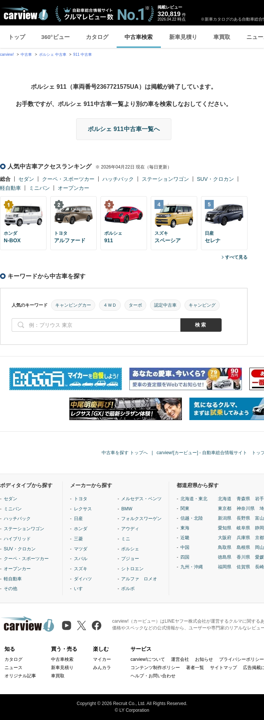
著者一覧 (195, 667)
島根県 (243, 547)
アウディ (130, 528)
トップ (16, 37)
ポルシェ (130, 549)
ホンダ (80, 528)
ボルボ (128, 588)
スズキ (80, 568)
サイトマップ (223, 667)
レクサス (83, 508)
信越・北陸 (191, 518)
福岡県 (224, 566)
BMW (126, 508)
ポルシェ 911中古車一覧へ (123, 129)
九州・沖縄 (191, 566)
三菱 (78, 538)
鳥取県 (224, 547)
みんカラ (102, 667)
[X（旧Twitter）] (81, 625)
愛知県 (224, 528)
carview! (7, 54)
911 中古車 (82, 54)
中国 (184, 547)
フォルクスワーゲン (141, 518)
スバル (80, 558)
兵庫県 (243, 537)
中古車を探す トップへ (125, 452)
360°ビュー (55, 37)
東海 (184, 528)
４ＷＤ (110, 305)
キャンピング (202, 305)
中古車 (26, 54)
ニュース (13, 667)
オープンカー (73, 188)
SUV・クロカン (215, 179)
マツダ (80, 549)
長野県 (243, 518)
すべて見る (236, 257)
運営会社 (180, 659)
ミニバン (39, 188)
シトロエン (132, 568)
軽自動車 (10, 188)
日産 (78, 518)
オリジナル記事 (20, 675)
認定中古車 (165, 305)
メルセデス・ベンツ (141, 498)
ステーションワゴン (165, 179)
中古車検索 (138, 37)
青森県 (243, 498)
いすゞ (80, 588)
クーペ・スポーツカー (68, 179)
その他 (10, 588)
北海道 (224, 498)
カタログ (97, 37)
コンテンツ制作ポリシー (155, 667)
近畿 (184, 537)
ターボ (135, 305)
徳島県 (224, 557)
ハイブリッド (17, 538)
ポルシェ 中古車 (52, 54)
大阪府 (224, 537)
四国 (184, 557)
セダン (26, 179)
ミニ (125, 538)
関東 (184, 508)
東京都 (224, 508)
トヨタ (80, 498)
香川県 (243, 557)
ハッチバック (118, 179)
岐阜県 (243, 528)
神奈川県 (246, 508)
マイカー (102, 659)
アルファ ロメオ (139, 578)
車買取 (221, 37)
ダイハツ (83, 578)
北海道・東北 (193, 498)
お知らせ (204, 659)
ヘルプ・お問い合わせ (153, 675)
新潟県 (224, 518)
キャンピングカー (73, 305)
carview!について (147, 659)
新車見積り (183, 37)
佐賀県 (243, 566)
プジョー (130, 558)
